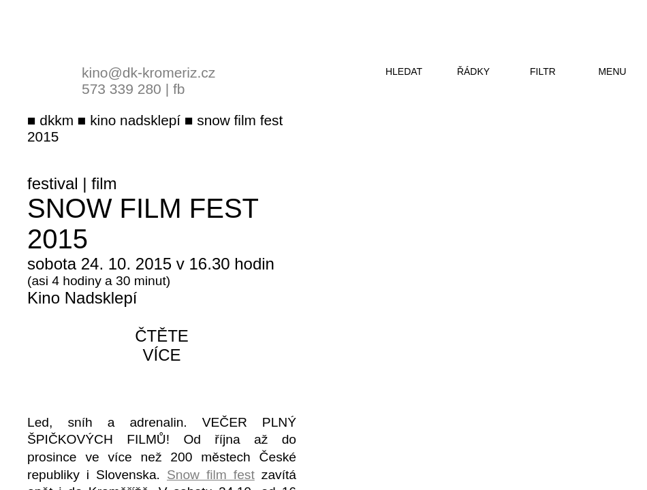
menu (612, 71)
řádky (473, 71)
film (103, 183)
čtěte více (162, 345)
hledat (403, 71)
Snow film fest (211, 475)
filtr (543, 71)
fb (179, 89)
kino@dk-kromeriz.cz (148, 72)
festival (52, 183)
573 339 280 (121, 89)
